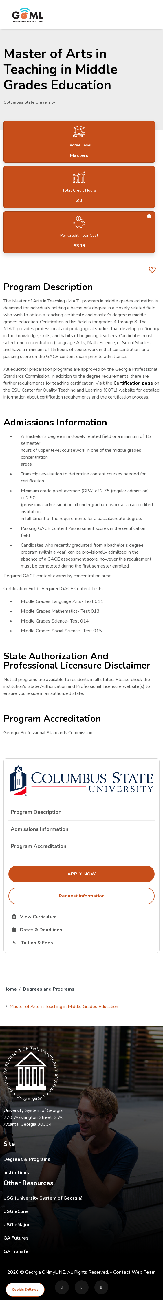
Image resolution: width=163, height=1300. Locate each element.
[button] (149, 216)
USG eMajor (50, 1224)
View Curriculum (54, 916)
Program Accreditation (38, 846)
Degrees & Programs (26, 1159)
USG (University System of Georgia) (47, 1198)
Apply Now (111, 873)
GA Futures (55, 1238)
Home (10, 989)
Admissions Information (39, 829)
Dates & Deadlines (66, 929)
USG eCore (49, 1211)
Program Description (36, 812)
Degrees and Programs (48, 989)
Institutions (16, 1172)
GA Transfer (56, 1251)
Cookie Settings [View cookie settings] (25, 1289)
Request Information (82, 896)
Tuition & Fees (61, 942)
